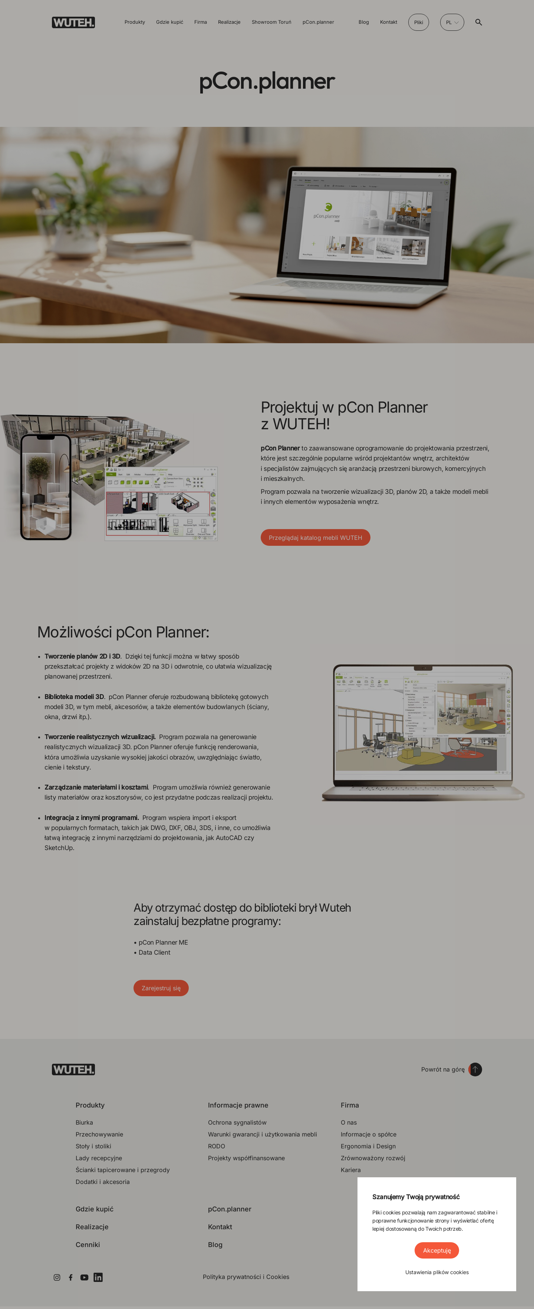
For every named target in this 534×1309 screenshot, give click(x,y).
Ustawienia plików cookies (437, 1272)
